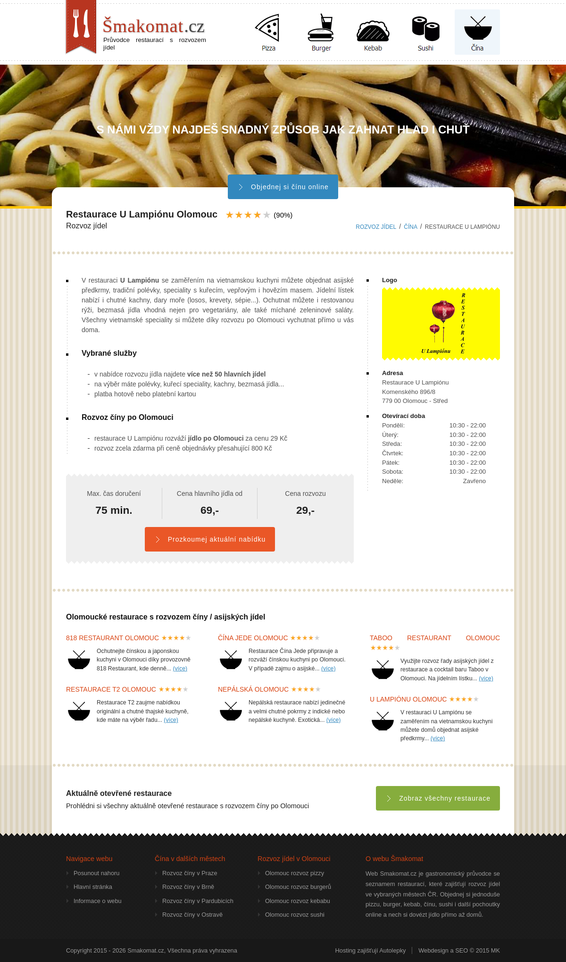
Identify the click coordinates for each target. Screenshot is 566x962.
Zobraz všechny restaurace (438, 798)
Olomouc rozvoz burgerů (298, 886)
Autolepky (392, 950)
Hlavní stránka (93, 886)
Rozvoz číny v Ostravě (192, 914)
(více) (180, 668)
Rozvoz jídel (376, 227)
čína (410, 227)
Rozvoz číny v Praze (189, 873)
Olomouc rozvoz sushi (295, 914)
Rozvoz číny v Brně (188, 886)
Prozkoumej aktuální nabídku (210, 539)
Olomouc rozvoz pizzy (294, 873)
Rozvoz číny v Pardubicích (197, 900)
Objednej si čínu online (283, 186)
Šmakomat (153, 26)
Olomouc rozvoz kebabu (297, 900)
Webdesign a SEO (443, 950)
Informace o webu (98, 900)
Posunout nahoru (96, 873)
